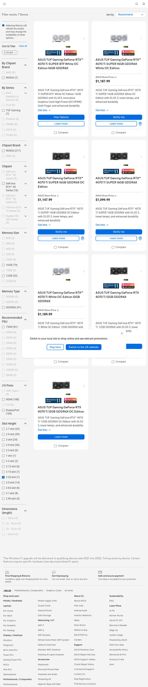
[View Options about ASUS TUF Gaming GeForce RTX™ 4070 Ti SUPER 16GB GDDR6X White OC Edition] (139, 123)
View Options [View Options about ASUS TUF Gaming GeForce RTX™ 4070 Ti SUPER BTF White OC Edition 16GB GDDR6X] (61, 117)
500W (11, 348)
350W (11, 359)
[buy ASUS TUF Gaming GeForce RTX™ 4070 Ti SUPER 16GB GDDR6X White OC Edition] (119, 64)
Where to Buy (80, 630)
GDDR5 (12, 302)
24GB (11, 259)
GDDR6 (12, 296)
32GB (11, 281)
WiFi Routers (44, 635)
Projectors (8, 645)
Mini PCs (7, 669)
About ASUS (80, 601)
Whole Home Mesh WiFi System (53, 640)
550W (11, 343)
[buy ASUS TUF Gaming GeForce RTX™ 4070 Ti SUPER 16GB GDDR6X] (119, 180)
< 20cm (12, 534)
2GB (10, 254)
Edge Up (113, 630)
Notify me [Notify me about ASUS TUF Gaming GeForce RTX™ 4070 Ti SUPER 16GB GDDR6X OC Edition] (61, 231)
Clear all (23, 46)
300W (11, 364)
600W (11, 337)
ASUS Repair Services (84, 654)
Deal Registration (82, 679)
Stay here (55, 347)
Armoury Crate (116, 659)
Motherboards (10, 684)
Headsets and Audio (47, 674)
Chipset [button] (14, 166)
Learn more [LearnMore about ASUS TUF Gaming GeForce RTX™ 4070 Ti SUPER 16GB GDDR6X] (116, 238)
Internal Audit (80, 610)
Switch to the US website (84, 347)
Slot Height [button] (14, 423)
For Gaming (8, 630)
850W (11, 375)
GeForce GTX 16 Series (13, 209)
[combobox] (130, 14)
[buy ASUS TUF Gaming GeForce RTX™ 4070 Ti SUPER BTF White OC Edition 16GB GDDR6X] (61, 64)
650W (11, 332)
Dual (10, 105)
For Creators (9, 620)
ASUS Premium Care (84, 649)
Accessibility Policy (118, 649)
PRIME (11, 124)
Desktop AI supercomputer (51, 654)
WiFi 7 (41, 625)
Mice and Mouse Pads (48, 669)
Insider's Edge (116, 635)
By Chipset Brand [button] (14, 65)
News (76, 620)
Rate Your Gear (116, 645)
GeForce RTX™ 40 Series (12, 187)
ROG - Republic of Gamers (12, 96)
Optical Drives (45, 610)
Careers (78, 640)
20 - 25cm (13, 528)
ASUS (11, 129)
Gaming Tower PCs (12, 660)
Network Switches (47, 645)
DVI (10, 404)
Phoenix (12, 118)
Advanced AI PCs (117, 654)
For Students (9, 625)
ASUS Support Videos (84, 659)
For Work (7, 615)
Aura (111, 664)
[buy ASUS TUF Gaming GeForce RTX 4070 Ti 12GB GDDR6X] (119, 295)
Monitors (7, 640)
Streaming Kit (44, 679)
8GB (10, 238)
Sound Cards (44, 605)
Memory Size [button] (14, 232)
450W (11, 353)
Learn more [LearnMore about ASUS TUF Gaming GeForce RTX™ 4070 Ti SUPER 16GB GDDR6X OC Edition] (58, 238)
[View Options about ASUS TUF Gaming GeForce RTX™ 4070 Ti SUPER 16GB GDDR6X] (139, 238)
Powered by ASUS (118, 640)
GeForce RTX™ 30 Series (11, 199)
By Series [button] (14, 87)
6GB (10, 243)
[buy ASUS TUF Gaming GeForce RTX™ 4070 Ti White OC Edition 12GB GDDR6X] (61, 297)
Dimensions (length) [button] (14, 510)
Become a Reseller (118, 625)
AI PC (112, 610)
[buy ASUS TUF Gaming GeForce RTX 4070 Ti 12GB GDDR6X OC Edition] (61, 409)
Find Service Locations (85, 684)
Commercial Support (84, 669)
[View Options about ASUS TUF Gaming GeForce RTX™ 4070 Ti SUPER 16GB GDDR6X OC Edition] (82, 238)
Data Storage (44, 615)
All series (69, 590)
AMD (10, 72)
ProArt (11, 135)
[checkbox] (14, 72)
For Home (8, 611)
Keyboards (43, 664)
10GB (11, 270)
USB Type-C (12, 392)
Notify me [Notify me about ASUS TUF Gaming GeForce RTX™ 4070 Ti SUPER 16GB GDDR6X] (118, 231)
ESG (111, 601)
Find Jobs (78, 605)
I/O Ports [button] (14, 385)
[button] (4, 3)
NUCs (6, 664)
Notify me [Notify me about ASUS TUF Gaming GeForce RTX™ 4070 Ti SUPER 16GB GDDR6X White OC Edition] (118, 117)
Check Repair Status (84, 664)
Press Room (80, 625)
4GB (10, 248)
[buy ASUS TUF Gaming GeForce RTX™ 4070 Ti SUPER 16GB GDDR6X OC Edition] (61, 182)
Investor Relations (83, 615)
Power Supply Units (47, 601)
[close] (122, 333)
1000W (12, 369)
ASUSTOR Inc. (81, 635)
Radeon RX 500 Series (12, 219)
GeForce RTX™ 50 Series (11, 175)
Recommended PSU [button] (14, 319)
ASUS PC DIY (116, 620)
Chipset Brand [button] (14, 145)
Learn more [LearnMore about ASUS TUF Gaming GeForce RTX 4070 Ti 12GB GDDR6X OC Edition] (61, 436)
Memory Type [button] (14, 291)
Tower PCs (8, 655)
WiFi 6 (41, 630)
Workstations (9, 674)
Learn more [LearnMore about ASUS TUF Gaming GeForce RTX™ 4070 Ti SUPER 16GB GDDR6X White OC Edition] (116, 123)
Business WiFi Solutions (49, 649)
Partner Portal (116, 615)
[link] (74, 4)
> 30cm (12, 518)
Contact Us (79, 674)
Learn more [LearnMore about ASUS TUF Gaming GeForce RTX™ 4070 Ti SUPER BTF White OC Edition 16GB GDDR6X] (61, 123)
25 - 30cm (13, 523)
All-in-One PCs (10, 650)
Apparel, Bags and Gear (49, 684)
